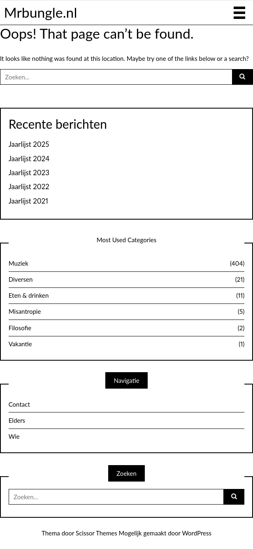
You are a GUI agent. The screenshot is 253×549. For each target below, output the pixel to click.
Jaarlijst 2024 (29, 159)
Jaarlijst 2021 (28, 201)
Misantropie (127, 312)
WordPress (196, 533)
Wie (14, 436)
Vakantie (127, 344)
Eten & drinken (127, 296)
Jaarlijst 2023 (29, 173)
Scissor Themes (96, 533)
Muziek (127, 263)
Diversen (127, 280)
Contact (19, 404)
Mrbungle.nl (40, 12)
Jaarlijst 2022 (29, 187)
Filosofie (127, 328)
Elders (17, 420)
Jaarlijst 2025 (29, 144)
